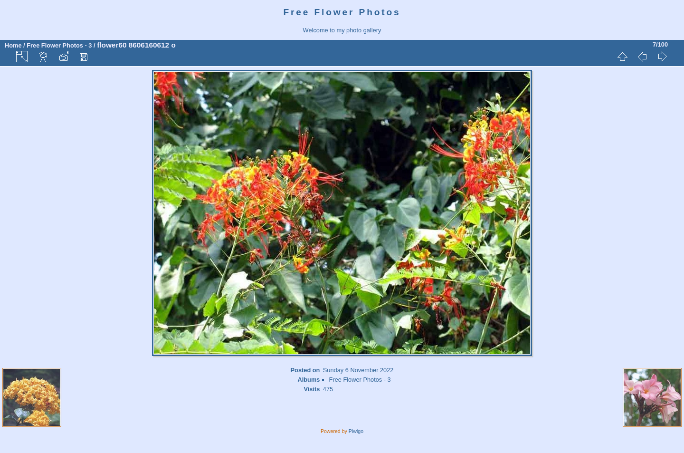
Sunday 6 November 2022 (358, 370)
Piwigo (356, 431)
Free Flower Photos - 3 (59, 45)
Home (13, 45)
